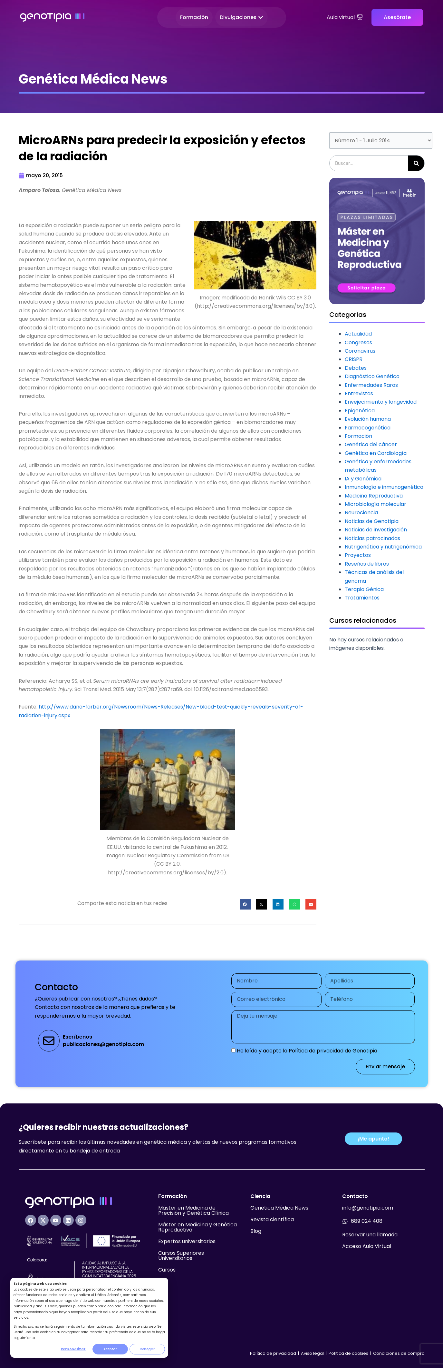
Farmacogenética (367, 427)
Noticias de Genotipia (372, 521)
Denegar (147, 1349)
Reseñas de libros (367, 564)
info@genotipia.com (367, 1208)
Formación (358, 436)
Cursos (167, 1269)
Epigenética (360, 410)
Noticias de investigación (376, 529)
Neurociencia (361, 512)
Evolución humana (368, 419)
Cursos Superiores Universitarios (181, 1255)
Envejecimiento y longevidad (381, 402)
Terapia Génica (364, 589)
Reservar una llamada (370, 1234)
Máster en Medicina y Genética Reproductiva (197, 1227)
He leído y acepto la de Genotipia (307, 1050)
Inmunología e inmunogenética (384, 487)
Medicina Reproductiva (374, 495)
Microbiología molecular (375, 504)
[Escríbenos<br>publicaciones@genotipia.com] (49, 1040)
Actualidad (358, 333)
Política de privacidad (316, 1050)
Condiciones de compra (399, 1353)
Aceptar (110, 1349)
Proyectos (358, 555)
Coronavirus (360, 351)
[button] (245, 904)
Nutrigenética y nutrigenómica (383, 546)
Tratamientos (362, 597)
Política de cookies (348, 1353)
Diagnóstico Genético (372, 376)
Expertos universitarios (187, 1241)
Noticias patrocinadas (372, 538)
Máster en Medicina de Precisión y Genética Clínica (193, 1210)
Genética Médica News (279, 1208)
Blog (255, 1231)
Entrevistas (359, 393)
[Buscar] (416, 163)
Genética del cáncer (371, 444)
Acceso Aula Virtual (366, 1246)
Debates (356, 368)
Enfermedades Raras (371, 385)
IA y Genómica (363, 478)
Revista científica (272, 1219)
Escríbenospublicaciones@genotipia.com (103, 1040)
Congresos (358, 342)
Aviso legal (313, 1353)
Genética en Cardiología (376, 453)
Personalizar (73, 1349)
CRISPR (353, 359)
